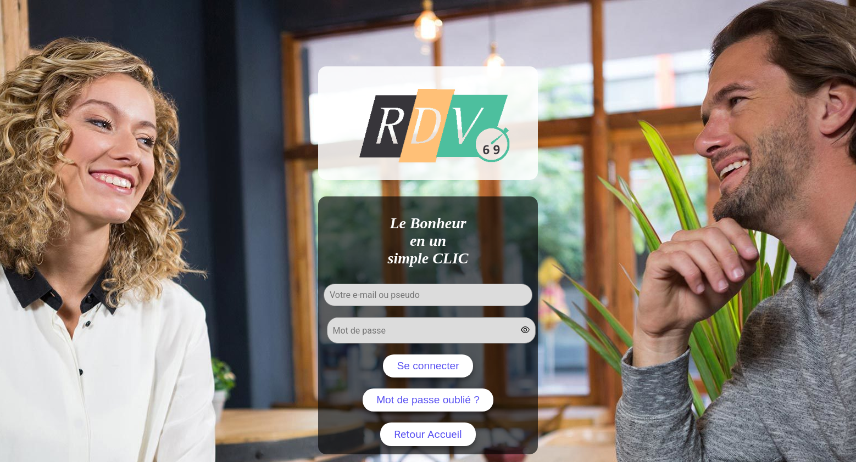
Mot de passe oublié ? (428, 399)
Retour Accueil (428, 434)
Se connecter (428, 365)
